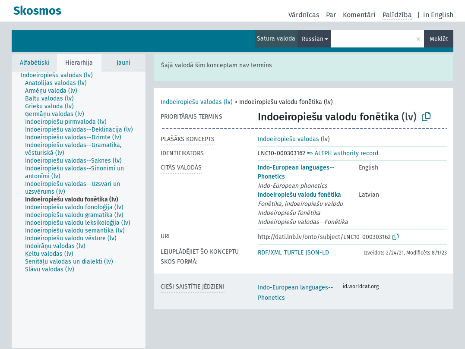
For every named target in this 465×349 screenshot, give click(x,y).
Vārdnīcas (303, 15)
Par (331, 15)
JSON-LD (317, 252)
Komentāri (359, 15)
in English (438, 15)
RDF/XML (270, 252)
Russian (312, 39)
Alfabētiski (34, 62)
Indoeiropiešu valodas (288, 139)
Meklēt (439, 39)
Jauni (123, 62)
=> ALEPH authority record (342, 153)
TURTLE (294, 252)
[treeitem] (60, 75)
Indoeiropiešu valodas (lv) (197, 102)
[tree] (79, 210)
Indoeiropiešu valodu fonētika (299, 194)
